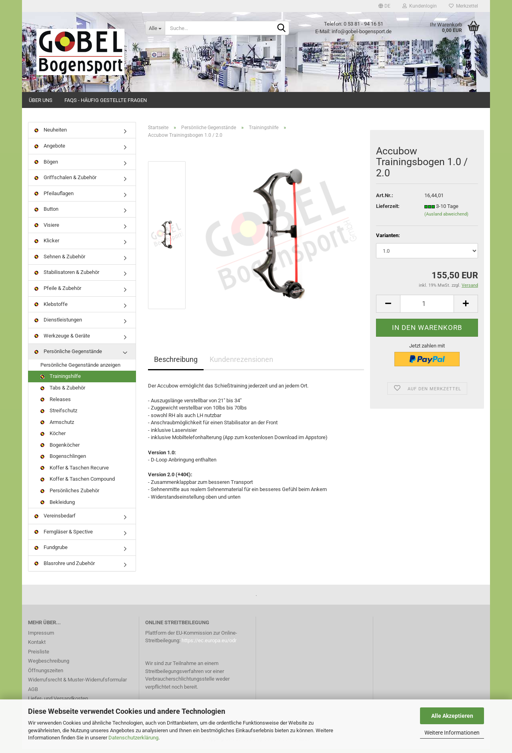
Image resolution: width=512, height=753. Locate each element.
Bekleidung (57, 506)
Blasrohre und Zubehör (64, 567)
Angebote (49, 150)
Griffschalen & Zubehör (65, 181)
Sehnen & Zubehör (59, 261)
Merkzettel (463, 6)
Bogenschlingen (63, 460)
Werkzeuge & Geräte (62, 339)
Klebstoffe (51, 308)
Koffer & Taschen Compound (77, 483)
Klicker (46, 245)
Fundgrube (51, 551)
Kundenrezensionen (241, 363)
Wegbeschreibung (48, 665)
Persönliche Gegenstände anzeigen (80, 369)
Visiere (46, 229)
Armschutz (57, 426)
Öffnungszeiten (45, 674)
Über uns (40, 100)
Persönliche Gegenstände (68, 355)
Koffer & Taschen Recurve (74, 472)
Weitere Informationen (452, 732)
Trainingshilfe (60, 380)
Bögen (46, 165)
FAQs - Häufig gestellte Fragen (105, 100)
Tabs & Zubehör (62, 392)
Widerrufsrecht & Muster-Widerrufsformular (77, 684)
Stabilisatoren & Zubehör (66, 276)
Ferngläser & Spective (63, 535)
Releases (55, 403)
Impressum (41, 636)
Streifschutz (58, 414)
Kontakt (37, 646)
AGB (33, 693)
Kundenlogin (419, 6)
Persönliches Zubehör (69, 494)
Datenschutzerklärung (133, 738)
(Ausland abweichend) (446, 217)
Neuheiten (50, 134)
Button (46, 213)
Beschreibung (176, 363)
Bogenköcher (60, 448)
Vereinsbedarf (55, 520)
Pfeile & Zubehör (57, 292)
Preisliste (38, 655)
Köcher (53, 437)
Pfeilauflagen (54, 197)
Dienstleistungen (58, 324)
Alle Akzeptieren (452, 716)
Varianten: (388, 239)
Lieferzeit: (388, 210)
